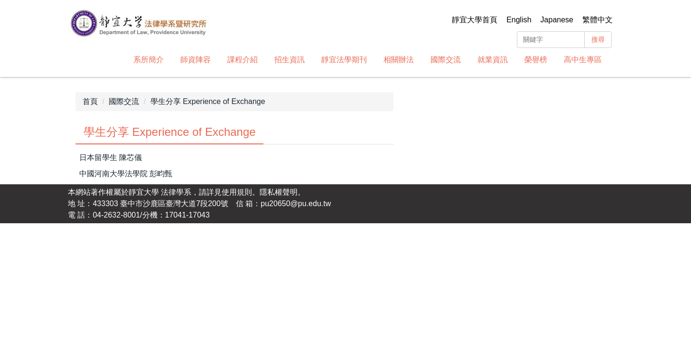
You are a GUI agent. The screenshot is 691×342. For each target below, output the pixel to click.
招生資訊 (289, 60)
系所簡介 (148, 60)
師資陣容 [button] (195, 60)
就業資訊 (492, 60)
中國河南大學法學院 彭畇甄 (125, 174)
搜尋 (598, 39)
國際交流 (445, 60)
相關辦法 (398, 60)
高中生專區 (583, 60)
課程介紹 (242, 60)
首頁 (90, 101)
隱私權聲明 (279, 192)
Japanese (557, 20)
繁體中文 (597, 20)
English (518, 20)
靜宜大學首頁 (474, 20)
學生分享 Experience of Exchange (207, 101)
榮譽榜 (535, 60)
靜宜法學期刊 (344, 60)
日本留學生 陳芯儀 (110, 157)
